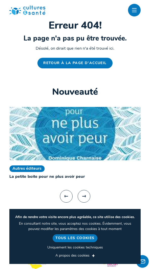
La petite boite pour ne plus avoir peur (47, 177)
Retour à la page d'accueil (74, 63)
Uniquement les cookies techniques (75, 247)
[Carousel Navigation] (75, 196)
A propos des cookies (72, 256)
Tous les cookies (74, 238)
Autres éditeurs (26, 169)
